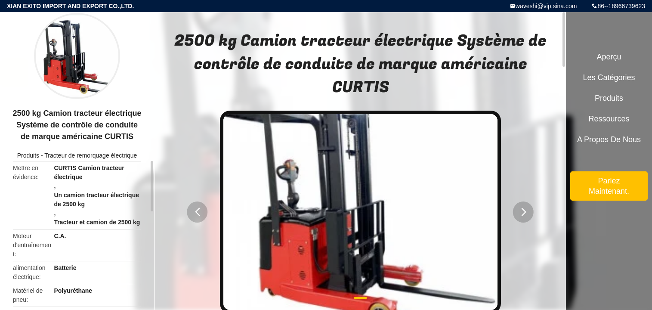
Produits (28, 155)
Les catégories (609, 77)
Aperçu (608, 57)
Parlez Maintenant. (609, 186)
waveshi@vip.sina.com (546, 6)
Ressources (608, 119)
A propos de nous (609, 139)
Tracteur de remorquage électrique (90, 155)
